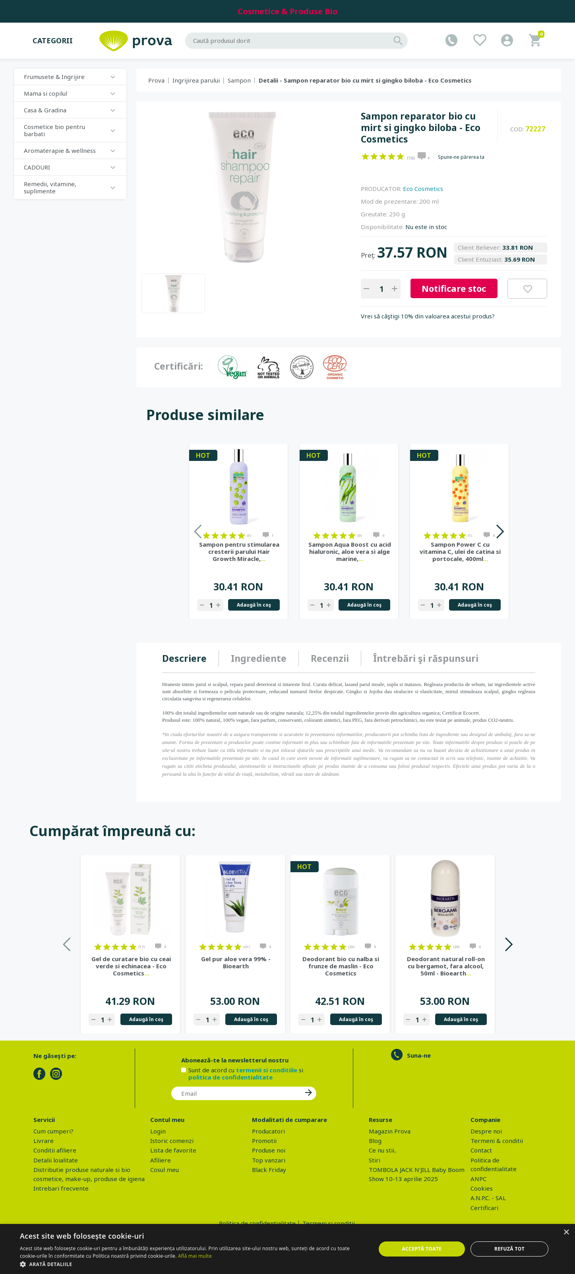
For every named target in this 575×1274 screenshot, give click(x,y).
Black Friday (269, 1170)
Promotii (264, 1141)
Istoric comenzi (172, 1141)
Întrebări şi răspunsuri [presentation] (425, 658)
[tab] (190, 659)
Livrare (43, 1141)
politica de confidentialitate (230, 1077)
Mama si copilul (45, 93)
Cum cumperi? (53, 1131)
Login (158, 1131)
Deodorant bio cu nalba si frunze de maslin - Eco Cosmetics (340, 966)
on (365, 156)
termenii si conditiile (266, 1070)
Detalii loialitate (55, 1160)
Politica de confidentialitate (257, 1223)
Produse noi (268, 1150)
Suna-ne (419, 1055)
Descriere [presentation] (184, 658)
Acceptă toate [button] (422, 1248)
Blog (375, 1141)
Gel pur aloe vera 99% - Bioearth (236, 962)
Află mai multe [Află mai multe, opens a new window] (195, 1256)
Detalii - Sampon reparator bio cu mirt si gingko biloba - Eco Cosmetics (365, 80)
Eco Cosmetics (423, 189)
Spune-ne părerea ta (461, 157)
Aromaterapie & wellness (60, 150)
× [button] (566, 1232)
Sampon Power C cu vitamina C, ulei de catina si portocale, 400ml (460, 551)
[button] (192, 1264)
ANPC (478, 1179)
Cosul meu (164, 1170)
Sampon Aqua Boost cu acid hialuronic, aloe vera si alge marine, (349, 551)
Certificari (484, 1208)
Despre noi (486, 1131)
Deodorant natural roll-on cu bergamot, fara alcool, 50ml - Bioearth (446, 966)
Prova (156, 80)
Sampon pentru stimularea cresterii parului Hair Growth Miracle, (239, 551)
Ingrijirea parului (196, 80)
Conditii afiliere (54, 1150)
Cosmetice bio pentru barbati (54, 130)
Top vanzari (268, 1160)
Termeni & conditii (496, 1141)
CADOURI (37, 167)
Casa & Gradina (45, 110)
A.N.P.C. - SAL (488, 1198)
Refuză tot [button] (509, 1248)
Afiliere (160, 1160)
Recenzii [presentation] (330, 658)
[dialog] (287, 1249)
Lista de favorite (173, 1150)
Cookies (481, 1188)
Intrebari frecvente (61, 1188)
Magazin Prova (389, 1131)
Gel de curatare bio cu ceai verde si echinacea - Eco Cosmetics (131, 966)
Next (500, 531)
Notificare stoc (454, 288)
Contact (481, 1150)
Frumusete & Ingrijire (54, 77)
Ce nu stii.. (383, 1150)
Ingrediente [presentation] (259, 658)
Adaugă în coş (254, 604)
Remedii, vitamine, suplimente (50, 187)
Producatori (268, 1131)
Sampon (239, 80)
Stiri (374, 1160)
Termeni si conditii (328, 1223)
